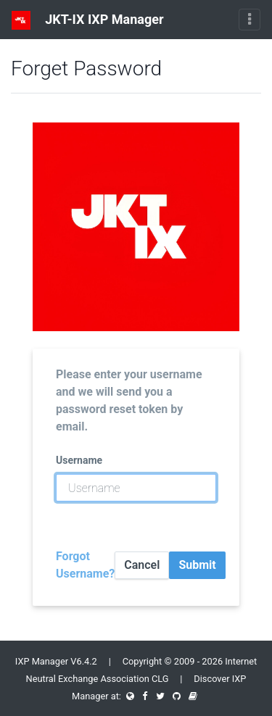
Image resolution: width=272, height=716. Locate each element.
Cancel (142, 565)
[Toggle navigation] (249, 19)
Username (79, 460)
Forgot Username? (85, 564)
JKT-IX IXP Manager (88, 20)
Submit (196, 565)
